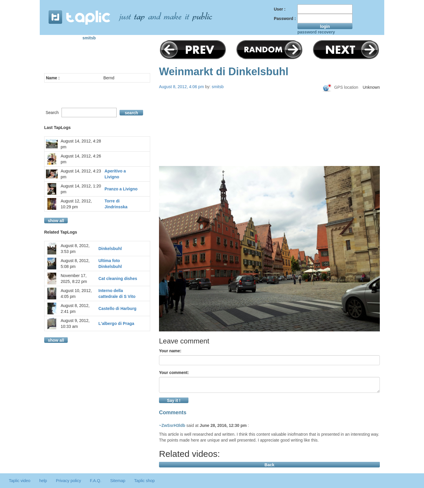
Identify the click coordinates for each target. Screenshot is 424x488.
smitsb (89, 38)
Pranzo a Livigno (121, 189)
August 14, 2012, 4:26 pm (81, 159)
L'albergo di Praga (116, 323)
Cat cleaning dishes (117, 278)
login (325, 26)
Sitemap (117, 480)
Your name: (170, 350)
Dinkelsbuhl (110, 248)
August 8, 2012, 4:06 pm (181, 86)
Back (269, 464)
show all (56, 220)
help (43, 480)
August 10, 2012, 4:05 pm (76, 293)
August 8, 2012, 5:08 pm (75, 263)
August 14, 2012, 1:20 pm (81, 189)
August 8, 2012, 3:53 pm (75, 248)
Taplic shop (144, 480)
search (131, 112)
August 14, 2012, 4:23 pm (81, 174)
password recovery (316, 32)
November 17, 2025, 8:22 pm (74, 278)
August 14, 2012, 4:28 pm (81, 144)
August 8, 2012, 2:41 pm (75, 308)
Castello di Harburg (117, 308)
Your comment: (174, 372)
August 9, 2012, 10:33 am (75, 323)
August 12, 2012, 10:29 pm (76, 204)
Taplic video (19, 480)
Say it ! (173, 400)
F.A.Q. (95, 480)
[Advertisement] (269, 139)
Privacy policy (68, 480)
